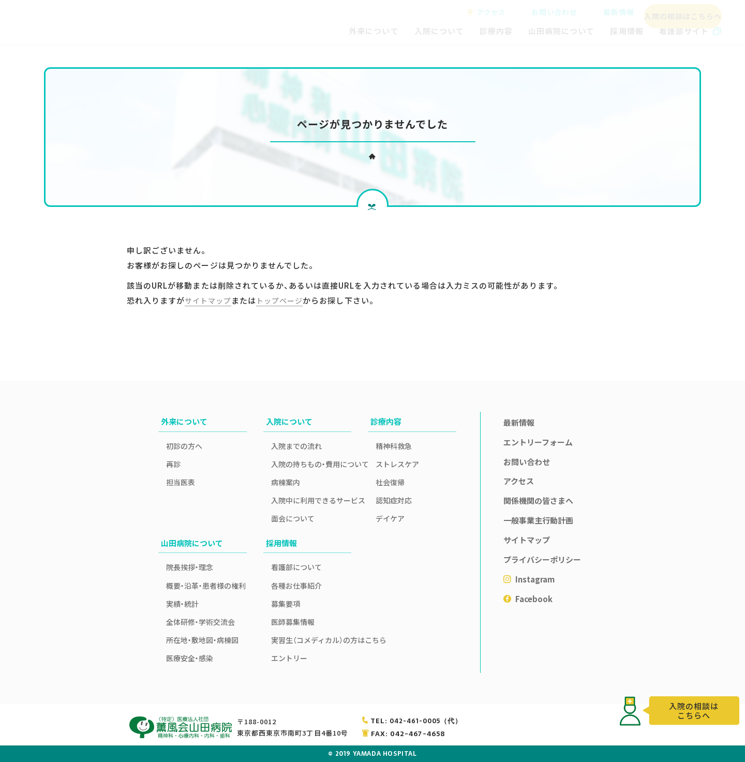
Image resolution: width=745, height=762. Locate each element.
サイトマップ (209, 300)
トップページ (284, 300)
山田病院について (561, 30)
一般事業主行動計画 (538, 520)
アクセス (491, 12)
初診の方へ (184, 446)
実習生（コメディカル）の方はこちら (311, 640)
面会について (293, 518)
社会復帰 (390, 482)
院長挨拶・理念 (189, 567)
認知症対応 (394, 500)
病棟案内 (285, 482)
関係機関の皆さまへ (538, 500)
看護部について (296, 567)
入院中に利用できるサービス (311, 500)
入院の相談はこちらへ (680, 12)
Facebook (534, 598)
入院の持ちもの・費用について (311, 464)
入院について (439, 30)
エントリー (289, 658)
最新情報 (613, 12)
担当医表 (180, 482)
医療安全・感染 (189, 658)
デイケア (390, 518)
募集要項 (285, 604)
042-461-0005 (425, 720)
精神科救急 (394, 446)
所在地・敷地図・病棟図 (202, 640)
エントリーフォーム (538, 442)
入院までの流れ (296, 446)
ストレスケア (397, 464)
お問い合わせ (552, 12)
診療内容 (496, 30)
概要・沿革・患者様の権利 (206, 585)
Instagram (535, 579)
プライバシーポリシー (542, 559)
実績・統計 (182, 604)
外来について (373, 30)
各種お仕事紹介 (296, 585)
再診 (173, 464)
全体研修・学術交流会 (200, 622)
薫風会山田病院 (75, 22)
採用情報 (626, 30)
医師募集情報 (293, 622)
